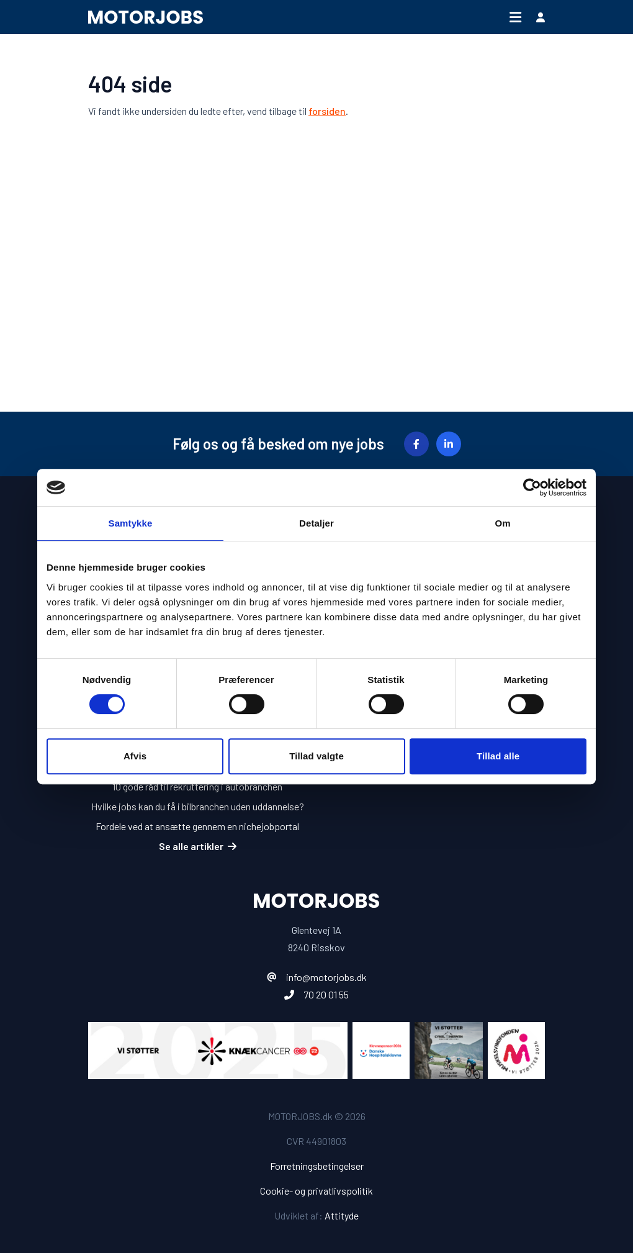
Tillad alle (498, 756)
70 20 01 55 (326, 994)
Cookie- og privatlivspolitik (316, 1190)
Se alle (197, 846)
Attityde (342, 1215)
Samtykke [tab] (131, 523)
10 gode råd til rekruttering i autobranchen (197, 786)
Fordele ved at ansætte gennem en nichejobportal (197, 826)
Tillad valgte (316, 756)
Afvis (134, 756)
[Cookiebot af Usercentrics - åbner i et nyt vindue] (532, 487)
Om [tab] (502, 523)
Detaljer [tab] (316, 523)
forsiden (327, 111)
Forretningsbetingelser (317, 1166)
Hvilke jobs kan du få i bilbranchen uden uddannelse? (197, 806)
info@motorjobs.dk (326, 977)
